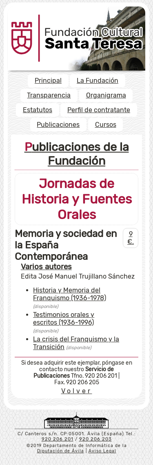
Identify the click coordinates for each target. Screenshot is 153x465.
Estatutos (37, 110)
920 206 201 (57, 439)
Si (23, 362)
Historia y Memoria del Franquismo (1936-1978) (69, 294)
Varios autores (46, 266)
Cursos (105, 124)
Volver (76, 391)
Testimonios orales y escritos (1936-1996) (63, 318)
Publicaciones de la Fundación (76, 154)
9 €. (130, 238)
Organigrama (106, 95)
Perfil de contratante (98, 110)
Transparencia (49, 95)
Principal (48, 80)
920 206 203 (95, 439)
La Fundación (97, 80)
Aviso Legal (102, 451)
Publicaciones (58, 124)
